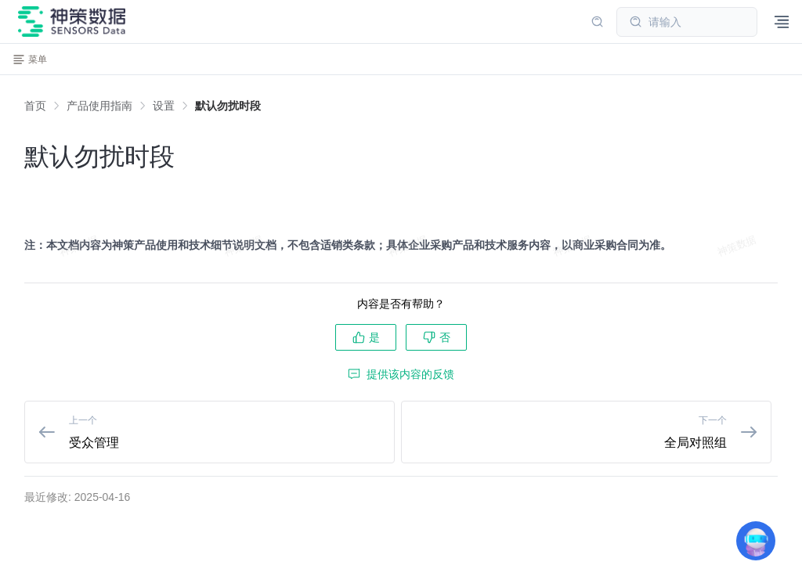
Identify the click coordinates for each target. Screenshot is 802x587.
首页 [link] (35, 105)
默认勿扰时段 (228, 105)
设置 (164, 105)
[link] (99, 105)
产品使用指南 (99, 105)
